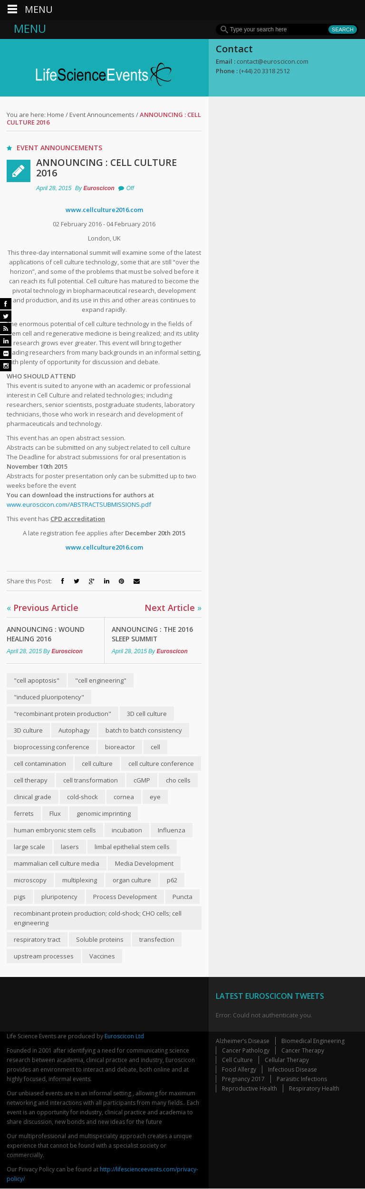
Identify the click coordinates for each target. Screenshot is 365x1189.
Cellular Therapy (287, 1060)
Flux (55, 813)
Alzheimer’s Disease (242, 1041)
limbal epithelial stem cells (132, 846)
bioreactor (120, 747)
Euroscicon (98, 188)
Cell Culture (237, 1060)
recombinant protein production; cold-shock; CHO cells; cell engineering (98, 918)
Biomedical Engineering (313, 1041)
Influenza (171, 830)
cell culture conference (161, 763)
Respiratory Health (314, 1089)
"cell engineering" (100, 680)
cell (155, 747)
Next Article (173, 607)
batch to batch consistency (144, 730)
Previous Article (42, 607)
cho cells (178, 780)
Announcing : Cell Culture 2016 (107, 167)
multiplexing (79, 880)
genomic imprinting (104, 813)
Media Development (144, 863)
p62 (172, 880)
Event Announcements (101, 114)
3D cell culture (147, 713)
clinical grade (32, 797)
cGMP (142, 780)
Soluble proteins (100, 939)
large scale (29, 846)
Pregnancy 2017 (243, 1079)
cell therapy (31, 780)
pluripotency (59, 896)
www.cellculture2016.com (104, 209)
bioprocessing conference (51, 747)
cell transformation (90, 780)
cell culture (97, 763)
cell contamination (40, 763)
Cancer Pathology (245, 1051)
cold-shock (82, 797)
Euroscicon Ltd (124, 1037)
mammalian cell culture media (56, 863)
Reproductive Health (249, 1089)
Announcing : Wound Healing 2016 (46, 634)
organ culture (132, 880)
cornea (124, 797)
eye (155, 797)
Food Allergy (239, 1070)
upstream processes (44, 956)
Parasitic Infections (302, 1079)
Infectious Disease (292, 1070)
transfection (156, 939)
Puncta (182, 896)
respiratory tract (37, 939)
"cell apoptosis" (36, 680)
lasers (70, 846)
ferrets (24, 813)
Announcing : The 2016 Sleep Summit (153, 634)
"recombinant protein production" (62, 713)
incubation (127, 830)
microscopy (30, 880)
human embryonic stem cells (55, 830)
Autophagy (74, 730)
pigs (20, 896)
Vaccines (102, 956)
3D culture (28, 730)
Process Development (125, 896)
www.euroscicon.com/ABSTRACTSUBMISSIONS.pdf (79, 504)
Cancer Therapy (302, 1051)
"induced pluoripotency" (49, 697)
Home (55, 114)
